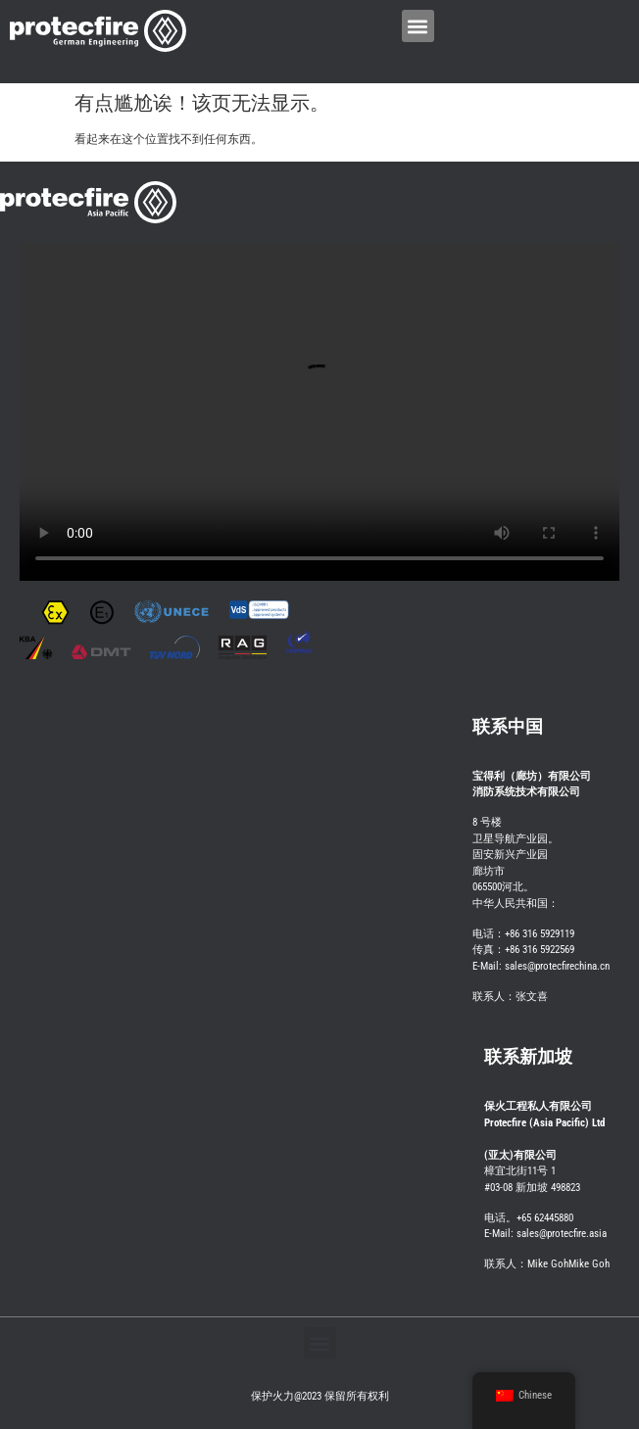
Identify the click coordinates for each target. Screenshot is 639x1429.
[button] (418, 26)
